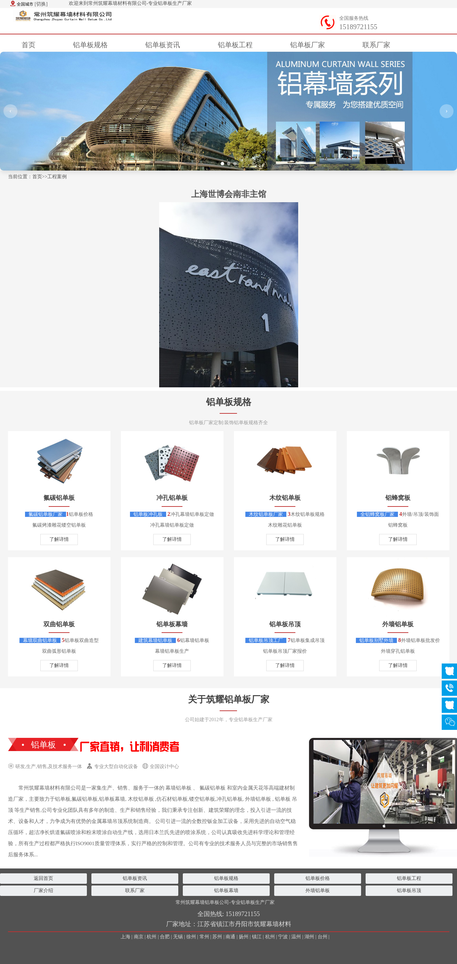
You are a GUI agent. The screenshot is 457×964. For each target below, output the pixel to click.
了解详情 (59, 539)
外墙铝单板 (317, 890)
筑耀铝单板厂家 (237, 699)
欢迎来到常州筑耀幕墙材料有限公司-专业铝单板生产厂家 (130, 3)
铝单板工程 (409, 878)
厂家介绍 (43, 890)
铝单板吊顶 (409, 890)
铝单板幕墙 (226, 890)
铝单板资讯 (135, 878)
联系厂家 (135, 890)
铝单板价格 (317, 878)
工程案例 (57, 176)
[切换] (41, 4)
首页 (28, 45)
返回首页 (43, 878)
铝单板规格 (228, 402)
